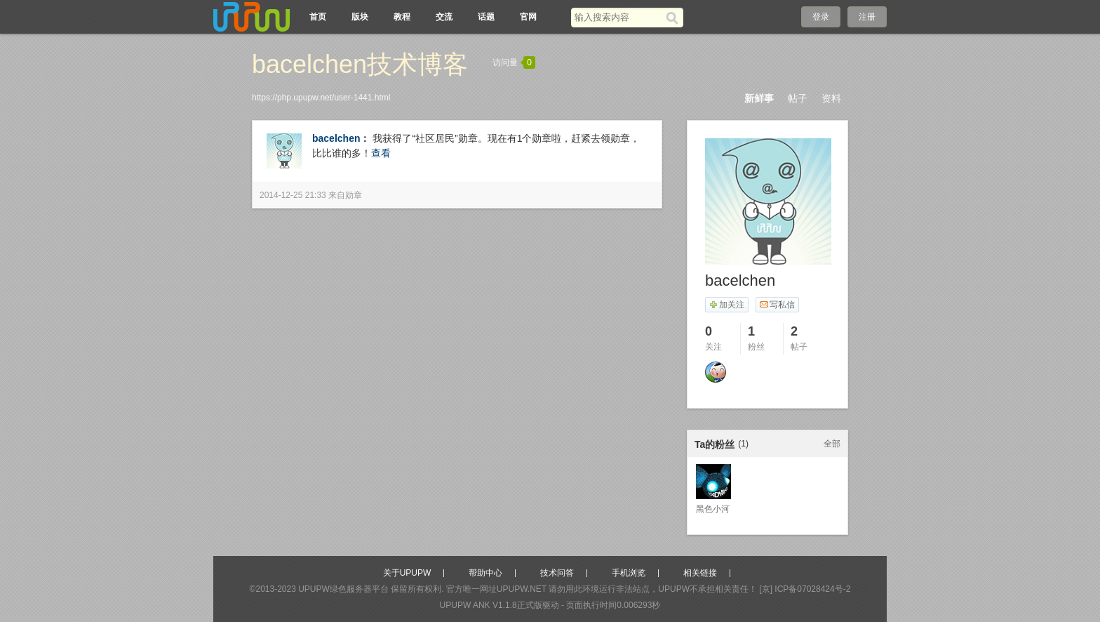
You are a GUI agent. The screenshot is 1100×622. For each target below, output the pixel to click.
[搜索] (674, 17)
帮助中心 (485, 573)
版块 (359, 17)
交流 (444, 17)
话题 (486, 17)
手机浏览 (628, 573)
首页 (317, 17)
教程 (402, 17)
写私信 (777, 305)
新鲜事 (759, 98)
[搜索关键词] (618, 17)
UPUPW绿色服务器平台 (343, 589)
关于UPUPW (407, 573)
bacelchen (336, 138)
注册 (867, 17)
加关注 (726, 305)
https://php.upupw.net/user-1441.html (321, 97)
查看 (381, 153)
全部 (832, 444)
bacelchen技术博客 (360, 64)
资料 (831, 98)
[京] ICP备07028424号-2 (804, 589)
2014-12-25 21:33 (293, 195)
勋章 (353, 195)
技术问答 (557, 573)
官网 (528, 17)
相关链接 (700, 573)
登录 (820, 17)
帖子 (797, 98)
